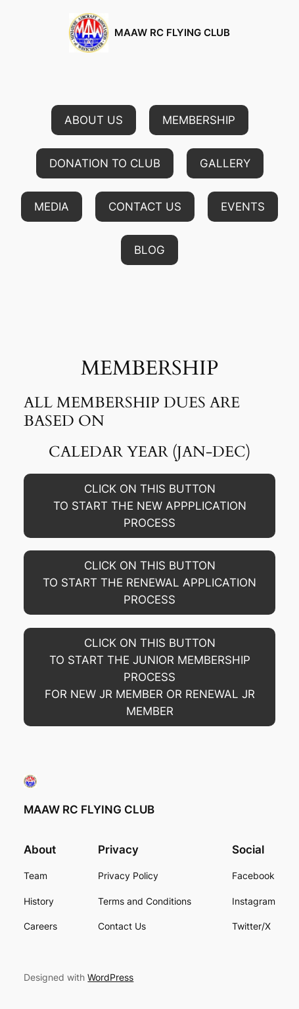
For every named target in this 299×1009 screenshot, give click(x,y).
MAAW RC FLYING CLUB (172, 33)
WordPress (110, 977)
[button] (93, 120)
